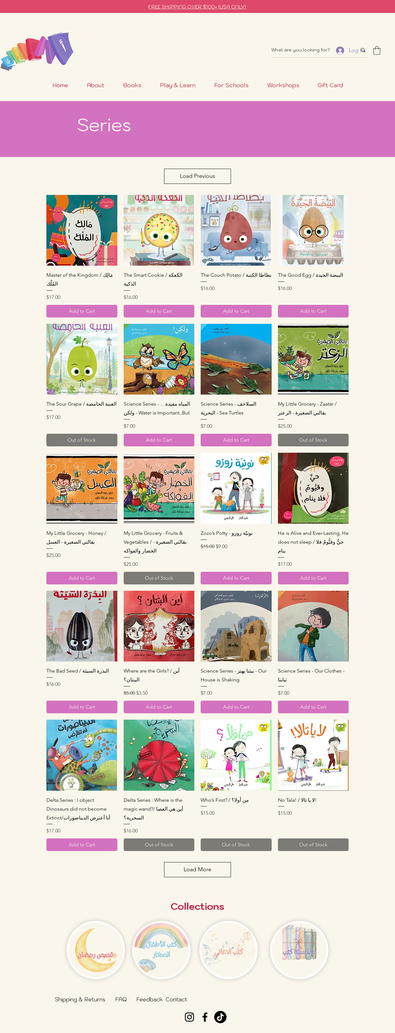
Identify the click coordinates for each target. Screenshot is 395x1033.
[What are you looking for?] (309, 50)
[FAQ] (120, 999)
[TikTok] (220, 1017)
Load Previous (197, 175)
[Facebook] (205, 1017)
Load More (197, 869)
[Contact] (176, 999)
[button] (376, 50)
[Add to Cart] (81, 311)
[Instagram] (189, 1017)
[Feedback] (149, 999)
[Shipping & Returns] (80, 999)
